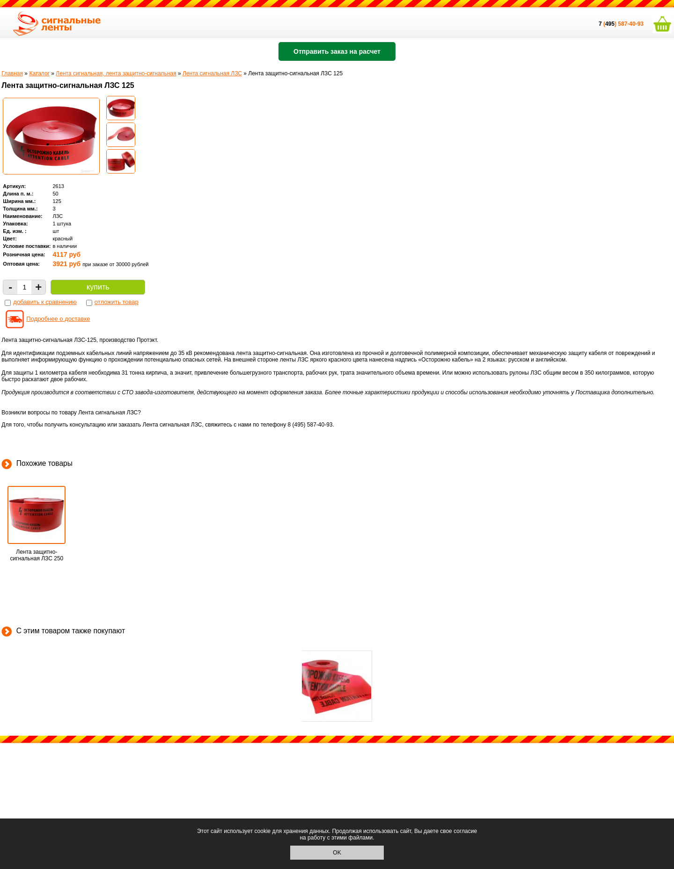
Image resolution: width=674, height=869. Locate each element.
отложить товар (117, 301)
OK (337, 852)
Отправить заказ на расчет (337, 51)
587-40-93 (631, 24)
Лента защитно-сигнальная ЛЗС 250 (36, 555)
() (608, 24)
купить (98, 287)
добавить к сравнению (44, 301)
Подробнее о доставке (58, 318)
